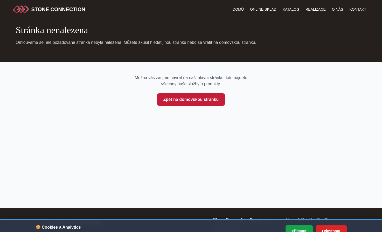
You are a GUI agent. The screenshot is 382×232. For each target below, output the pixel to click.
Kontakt (357, 9)
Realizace (315, 9)
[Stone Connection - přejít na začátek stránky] (68, 222)
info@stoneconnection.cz (324, 227)
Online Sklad (263, 9)
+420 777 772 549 (311, 219)
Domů (238, 9)
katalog (291, 9)
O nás (337, 9)
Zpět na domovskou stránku (191, 99)
